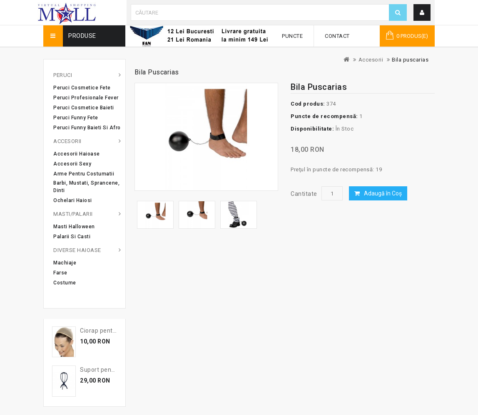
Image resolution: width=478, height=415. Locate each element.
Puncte (292, 36)
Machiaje (64, 263)
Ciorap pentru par (104, 330)
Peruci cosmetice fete (82, 88)
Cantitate (304, 193)
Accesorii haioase (76, 154)
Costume (64, 283)
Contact (337, 36)
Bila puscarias (410, 60)
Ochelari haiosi (72, 200)
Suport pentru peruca (110, 369)
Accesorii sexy (72, 164)
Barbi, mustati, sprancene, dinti (86, 186)
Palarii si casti (71, 237)
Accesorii (370, 60)
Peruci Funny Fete (75, 118)
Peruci (62, 75)
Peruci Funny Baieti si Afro (87, 128)
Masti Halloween (74, 227)
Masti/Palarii (73, 214)
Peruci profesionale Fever (86, 98)
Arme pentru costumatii (83, 174)
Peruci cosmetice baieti (83, 108)
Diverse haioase (77, 250)
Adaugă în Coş (383, 193)
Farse (60, 273)
